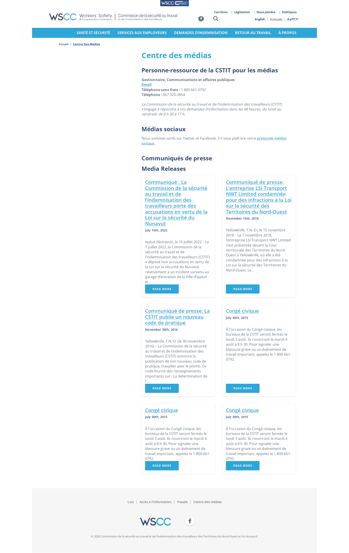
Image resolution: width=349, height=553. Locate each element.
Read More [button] (161, 289)
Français (276, 19)
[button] (215, 19)
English (260, 19)
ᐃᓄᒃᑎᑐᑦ (293, 19)
